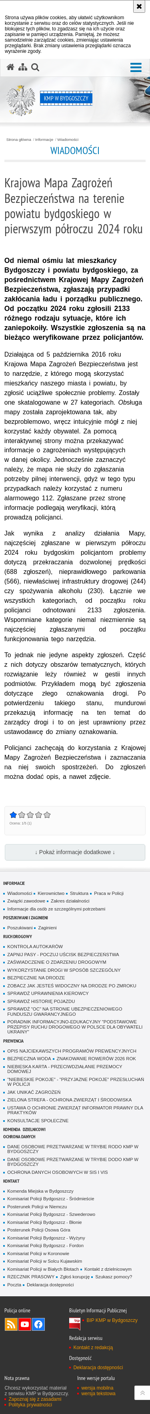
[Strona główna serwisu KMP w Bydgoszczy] (10, 67)
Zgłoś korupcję (75, 1276)
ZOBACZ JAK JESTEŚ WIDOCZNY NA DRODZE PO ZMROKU (71, 985)
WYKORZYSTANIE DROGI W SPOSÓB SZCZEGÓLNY (63, 970)
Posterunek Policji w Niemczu (37, 1206)
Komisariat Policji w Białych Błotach (43, 1269)
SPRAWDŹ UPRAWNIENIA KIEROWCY (48, 993)
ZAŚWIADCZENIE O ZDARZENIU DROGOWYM (56, 962)
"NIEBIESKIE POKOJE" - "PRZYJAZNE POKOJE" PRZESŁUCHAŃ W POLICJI (75, 1082)
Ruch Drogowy (17, 936)
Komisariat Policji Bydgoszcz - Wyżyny (46, 1237)
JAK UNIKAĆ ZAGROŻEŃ (33, 1092)
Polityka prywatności (30, 1405)
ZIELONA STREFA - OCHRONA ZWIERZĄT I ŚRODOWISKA (69, 1099)
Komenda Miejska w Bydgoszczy (40, 1191)
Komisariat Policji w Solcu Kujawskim (44, 1261)
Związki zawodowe (26, 901)
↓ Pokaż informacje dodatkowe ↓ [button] (75, 852)
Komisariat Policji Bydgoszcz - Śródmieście (50, 1198)
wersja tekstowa (98, 1393)
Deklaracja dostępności (50, 1284)
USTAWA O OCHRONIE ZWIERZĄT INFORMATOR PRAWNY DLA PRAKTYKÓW (75, 1110)
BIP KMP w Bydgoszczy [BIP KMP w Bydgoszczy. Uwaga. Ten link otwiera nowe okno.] (112, 1320)
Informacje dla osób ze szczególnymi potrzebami (56, 909)
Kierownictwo (51, 893)
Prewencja (13, 1041)
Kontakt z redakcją (93, 1347)
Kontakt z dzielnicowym (108, 1269)
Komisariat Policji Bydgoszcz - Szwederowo (51, 1214)
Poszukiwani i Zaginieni (25, 918)
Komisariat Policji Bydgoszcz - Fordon (45, 1245)
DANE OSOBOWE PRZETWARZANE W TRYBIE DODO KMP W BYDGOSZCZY (72, 1162)
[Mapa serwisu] (22, 67)
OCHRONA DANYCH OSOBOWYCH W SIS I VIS (57, 1172)
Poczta (14, 1284)
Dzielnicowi (34, 1129)
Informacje (44, 140)
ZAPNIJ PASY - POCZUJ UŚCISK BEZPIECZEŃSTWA (63, 954)
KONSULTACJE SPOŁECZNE (37, 1120)
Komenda (11, 1129)
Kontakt (11, 1181)
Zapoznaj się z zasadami (34, 1399)
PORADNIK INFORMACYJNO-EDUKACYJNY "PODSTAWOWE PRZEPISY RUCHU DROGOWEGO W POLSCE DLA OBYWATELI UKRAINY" (74, 1026)
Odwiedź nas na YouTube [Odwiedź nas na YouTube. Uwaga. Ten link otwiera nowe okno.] (24, 1324)
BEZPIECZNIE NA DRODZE (36, 977)
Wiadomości (67, 140)
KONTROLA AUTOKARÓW (35, 946)
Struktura (79, 893)
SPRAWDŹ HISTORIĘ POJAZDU (41, 1001)
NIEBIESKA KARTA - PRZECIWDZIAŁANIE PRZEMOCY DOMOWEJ (64, 1069)
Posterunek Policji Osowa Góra (38, 1229)
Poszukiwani (19, 927)
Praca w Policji (109, 893)
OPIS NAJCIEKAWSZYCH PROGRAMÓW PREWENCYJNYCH (71, 1051)
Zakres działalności (70, 901)
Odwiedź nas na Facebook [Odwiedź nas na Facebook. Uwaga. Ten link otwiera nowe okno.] (38, 1324)
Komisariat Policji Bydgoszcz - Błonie (44, 1222)
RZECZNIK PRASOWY (30, 1276)
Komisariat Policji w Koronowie (38, 1253)
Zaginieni (47, 927)
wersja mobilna (97, 1388)
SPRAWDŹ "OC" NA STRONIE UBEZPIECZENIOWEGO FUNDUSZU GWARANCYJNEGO (64, 1012)
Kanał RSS (11, 1324)
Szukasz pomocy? (113, 1276)
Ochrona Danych (19, 1136)
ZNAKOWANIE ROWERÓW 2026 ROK (96, 1058)
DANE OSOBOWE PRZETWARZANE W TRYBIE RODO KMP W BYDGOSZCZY (72, 1149)
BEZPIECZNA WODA (29, 1058)
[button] (136, 67)
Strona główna (18, 140)
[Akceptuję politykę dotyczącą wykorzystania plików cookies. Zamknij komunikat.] (139, 6)
